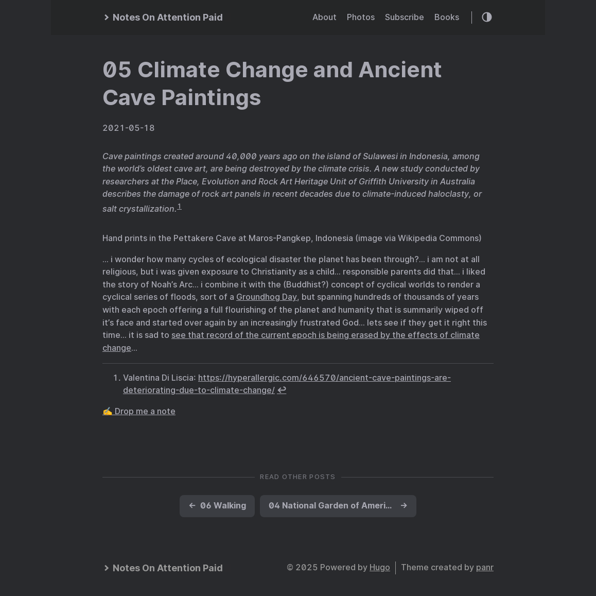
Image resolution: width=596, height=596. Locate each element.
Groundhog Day (266, 297)
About (324, 17)
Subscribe (404, 17)
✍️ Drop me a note (139, 411)
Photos (361, 17)
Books (446, 17)
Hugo (380, 567)
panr (485, 567)
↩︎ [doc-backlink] (281, 390)
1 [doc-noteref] (179, 206)
